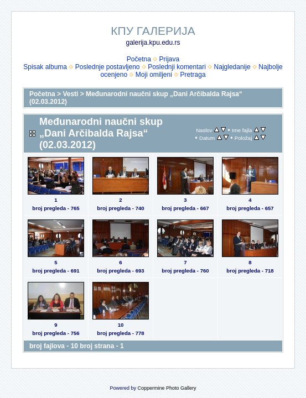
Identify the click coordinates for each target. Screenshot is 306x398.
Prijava (169, 59)
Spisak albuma (45, 67)
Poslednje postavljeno (107, 67)
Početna (139, 59)
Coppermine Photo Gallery (166, 388)
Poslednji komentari (177, 67)
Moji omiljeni (154, 74)
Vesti (70, 94)
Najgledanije (232, 67)
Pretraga (193, 74)
